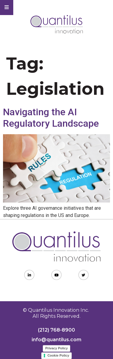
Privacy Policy (56, 348)
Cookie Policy (58, 355)
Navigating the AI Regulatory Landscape (51, 117)
